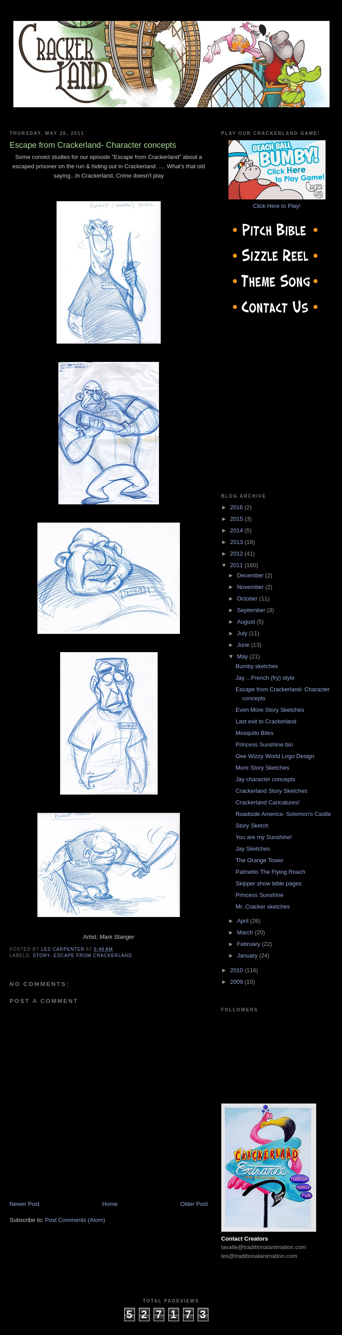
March (246, 932)
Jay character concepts (265, 779)
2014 (237, 530)
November (251, 587)
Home (110, 1204)
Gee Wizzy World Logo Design (275, 756)
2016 (237, 507)
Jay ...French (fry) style (265, 677)
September (252, 610)
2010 (237, 970)
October (248, 598)
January (248, 955)
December (251, 575)
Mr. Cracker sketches (263, 906)
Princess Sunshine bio (264, 744)
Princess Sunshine (260, 895)
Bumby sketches (257, 666)
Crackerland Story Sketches (271, 790)
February (249, 944)
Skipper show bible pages (268, 883)
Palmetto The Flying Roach (270, 871)
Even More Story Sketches (270, 709)
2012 (237, 553)
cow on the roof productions (171, 1325)
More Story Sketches (262, 767)
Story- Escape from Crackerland (82, 955)
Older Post (194, 1204)
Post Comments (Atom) (75, 1220)
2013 (237, 542)
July (243, 633)
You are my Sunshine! (264, 837)
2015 (237, 518)
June (244, 644)
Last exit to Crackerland (266, 721)
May (243, 656)
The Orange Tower (259, 860)
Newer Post (25, 1204)
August (246, 621)
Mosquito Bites (254, 733)
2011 (237, 565)
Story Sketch (252, 825)
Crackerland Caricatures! (268, 802)
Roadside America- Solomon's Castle (283, 814)
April (243, 920)
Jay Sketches (253, 848)
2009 (237, 981)
